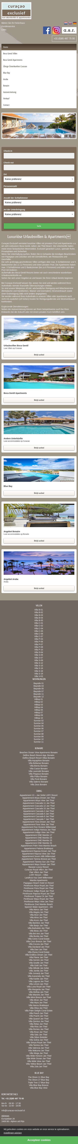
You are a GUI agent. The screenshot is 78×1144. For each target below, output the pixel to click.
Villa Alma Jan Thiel (39, 917)
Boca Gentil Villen (10, 53)
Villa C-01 (38, 623)
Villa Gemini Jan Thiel (38, 960)
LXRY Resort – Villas (38, 875)
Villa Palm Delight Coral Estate (38, 1010)
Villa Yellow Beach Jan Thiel (38, 1064)
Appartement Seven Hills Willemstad (38, 856)
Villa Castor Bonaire (39, 768)
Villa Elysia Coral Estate (38, 952)
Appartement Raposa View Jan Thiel (38, 854)
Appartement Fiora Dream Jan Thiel (38, 822)
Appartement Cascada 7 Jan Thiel (38, 819)
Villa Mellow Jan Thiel (38, 992)
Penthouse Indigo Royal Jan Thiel (38, 891)
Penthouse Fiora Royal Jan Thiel (38, 888)
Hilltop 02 (38, 702)
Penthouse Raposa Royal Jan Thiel (39, 893)
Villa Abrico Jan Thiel (38, 909)
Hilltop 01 (38, 699)
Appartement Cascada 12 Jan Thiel (39, 806)
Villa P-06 (38, 641)
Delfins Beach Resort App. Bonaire (38, 755)
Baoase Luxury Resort (39, 867)
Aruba (5, 79)
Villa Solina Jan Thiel (38, 1040)
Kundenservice (8, 26)
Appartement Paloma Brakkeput (38, 848)
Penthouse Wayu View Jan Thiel (38, 901)
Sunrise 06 (39, 728)
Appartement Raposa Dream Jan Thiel (38, 851)
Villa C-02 (38, 626)
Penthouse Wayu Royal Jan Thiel (39, 899)
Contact (6, 105)
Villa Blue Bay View (38, 1088)
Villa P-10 (38, 649)
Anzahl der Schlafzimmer (16, 198)
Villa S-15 (38, 665)
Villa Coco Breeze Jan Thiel (38, 941)
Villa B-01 (38, 610)
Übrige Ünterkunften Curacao (15, 66)
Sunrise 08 (39, 734)
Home (5, 47)
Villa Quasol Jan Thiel (38, 1018)
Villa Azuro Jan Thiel (38, 920)
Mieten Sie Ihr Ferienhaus (13, 23)
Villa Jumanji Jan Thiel (39, 973)
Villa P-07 (38, 644)
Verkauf (6, 98)
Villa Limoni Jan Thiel (38, 984)
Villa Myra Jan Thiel (39, 1002)
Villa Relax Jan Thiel (38, 1024)
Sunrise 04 (39, 723)
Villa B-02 (38, 612)
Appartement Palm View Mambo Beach (38, 845)
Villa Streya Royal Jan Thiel (38, 1042)
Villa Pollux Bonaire (38, 776)
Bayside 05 (39, 688)
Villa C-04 (38, 628)
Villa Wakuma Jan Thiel (38, 1050)
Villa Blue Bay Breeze (38, 1085)
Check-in (8, 151)
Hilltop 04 (38, 707)
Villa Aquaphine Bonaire (38, 760)
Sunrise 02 (39, 720)
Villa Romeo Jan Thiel (39, 1029)
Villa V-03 (38, 676)
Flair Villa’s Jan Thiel (38, 872)
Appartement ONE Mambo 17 (38, 835)
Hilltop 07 (38, 712)
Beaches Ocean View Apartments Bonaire (38, 752)
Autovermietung (9, 92)
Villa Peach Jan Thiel (38, 1013)
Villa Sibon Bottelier (38, 1037)
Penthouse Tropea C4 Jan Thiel (38, 896)
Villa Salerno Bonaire (38, 782)
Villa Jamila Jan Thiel (38, 971)
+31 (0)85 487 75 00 (64, 38)
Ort (5, 174)
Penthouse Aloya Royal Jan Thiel (39, 885)
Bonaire (6, 85)
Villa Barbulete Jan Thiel (38, 928)
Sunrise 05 (39, 726)
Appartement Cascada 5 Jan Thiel (38, 814)
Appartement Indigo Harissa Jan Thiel (39, 830)
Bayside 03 (39, 686)
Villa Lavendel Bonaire (39, 771)
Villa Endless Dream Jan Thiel (38, 955)
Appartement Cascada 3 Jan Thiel (38, 811)
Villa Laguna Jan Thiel (39, 981)
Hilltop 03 (38, 704)
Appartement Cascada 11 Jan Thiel (39, 803)
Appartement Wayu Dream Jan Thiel (38, 864)
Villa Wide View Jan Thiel (38, 1061)
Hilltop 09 (38, 715)
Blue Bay (6, 72)
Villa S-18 (38, 671)
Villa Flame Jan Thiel (38, 957)
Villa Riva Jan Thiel (38, 1026)
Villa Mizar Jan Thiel (39, 1000)
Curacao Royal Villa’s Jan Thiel (39, 869)
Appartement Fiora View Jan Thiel (38, 824)
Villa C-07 (38, 636)
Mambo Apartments (38, 880)
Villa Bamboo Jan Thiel (38, 923)
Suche (39, 226)
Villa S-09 (38, 660)
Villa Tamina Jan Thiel (38, 1045)
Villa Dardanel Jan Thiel (38, 947)
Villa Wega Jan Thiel (38, 1053)
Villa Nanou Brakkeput (39, 1005)
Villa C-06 (38, 634)
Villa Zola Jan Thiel (38, 1066)
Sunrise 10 (39, 739)
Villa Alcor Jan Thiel (39, 915)
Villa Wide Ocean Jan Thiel (38, 1058)
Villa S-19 (38, 673)
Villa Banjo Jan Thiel (38, 925)
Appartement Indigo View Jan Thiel (38, 832)
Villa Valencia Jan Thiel (38, 1048)
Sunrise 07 (39, 731)
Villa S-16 (38, 668)
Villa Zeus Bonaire (38, 784)
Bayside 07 (39, 691)
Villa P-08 (38, 647)
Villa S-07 (38, 658)
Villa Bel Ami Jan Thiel (39, 933)
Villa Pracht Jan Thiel (38, 1016)
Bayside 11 (39, 694)
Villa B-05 (38, 620)
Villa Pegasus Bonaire (39, 774)
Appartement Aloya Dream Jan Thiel (38, 798)
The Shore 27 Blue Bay (38, 1080)
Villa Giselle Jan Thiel (38, 963)
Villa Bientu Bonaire (39, 766)
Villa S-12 (38, 663)
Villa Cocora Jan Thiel (39, 944)
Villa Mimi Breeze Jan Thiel (38, 997)
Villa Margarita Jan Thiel (39, 989)
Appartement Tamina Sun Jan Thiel (38, 862)
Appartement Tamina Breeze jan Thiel (39, 859)
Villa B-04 (38, 618)
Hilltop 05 (38, 710)
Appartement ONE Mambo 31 (38, 843)
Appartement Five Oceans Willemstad (39, 827)
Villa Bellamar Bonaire (39, 763)
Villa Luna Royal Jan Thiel (38, 986)
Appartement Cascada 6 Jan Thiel (38, 816)
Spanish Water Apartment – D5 (39, 907)
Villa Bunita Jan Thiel (38, 936)
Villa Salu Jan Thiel (38, 1034)
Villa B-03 (38, 615)
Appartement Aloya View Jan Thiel (38, 800)
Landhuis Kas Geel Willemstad (39, 878)
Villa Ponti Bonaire (38, 779)
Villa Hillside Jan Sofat (39, 968)
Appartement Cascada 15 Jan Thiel (39, 808)
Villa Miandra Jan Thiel (38, 995)
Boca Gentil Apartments (12, 60)
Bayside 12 (39, 696)
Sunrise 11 (39, 742)
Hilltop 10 (38, 718)
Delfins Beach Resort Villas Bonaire (39, 758)
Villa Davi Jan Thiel (38, 949)
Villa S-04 (38, 652)
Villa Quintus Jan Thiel (39, 1021)
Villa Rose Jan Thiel (39, 1032)
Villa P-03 (38, 639)
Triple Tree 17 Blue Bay (38, 1082)
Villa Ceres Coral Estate (38, 939)
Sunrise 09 (39, 736)
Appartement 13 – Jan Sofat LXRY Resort (38, 795)
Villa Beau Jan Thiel (39, 931)
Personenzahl (10, 186)
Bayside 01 (39, 683)
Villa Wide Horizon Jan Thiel (38, 1056)
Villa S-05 (38, 655)
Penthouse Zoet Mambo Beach (39, 904)
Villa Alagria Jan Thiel (38, 912)
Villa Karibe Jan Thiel (38, 979)
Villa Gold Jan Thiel (38, 965)
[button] (62, 136)
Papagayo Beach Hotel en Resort (39, 883)
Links (3, 30)
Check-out (9, 162)
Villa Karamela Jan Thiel (38, 976)
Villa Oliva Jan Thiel (38, 1008)
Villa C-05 (38, 631)
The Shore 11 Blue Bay (38, 1077)
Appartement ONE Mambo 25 (38, 838)
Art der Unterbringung (14, 209)
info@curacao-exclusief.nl (13, 1110)
